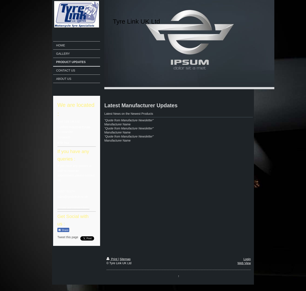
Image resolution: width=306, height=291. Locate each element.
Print (112, 259)
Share (63, 230)
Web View (244, 263)
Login (247, 259)
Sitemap (125, 259)
